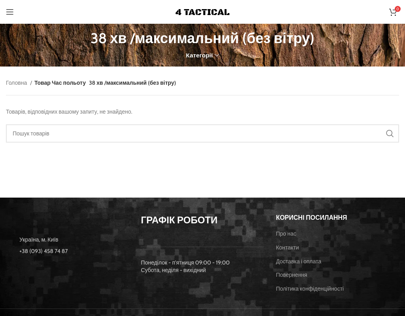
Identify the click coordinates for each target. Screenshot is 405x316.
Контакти (287, 247)
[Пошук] (202, 133)
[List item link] (67, 251)
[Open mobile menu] (10, 12)
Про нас (286, 233)
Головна (17, 82)
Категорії (199, 55)
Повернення (291, 274)
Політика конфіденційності (310, 288)
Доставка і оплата (299, 261)
